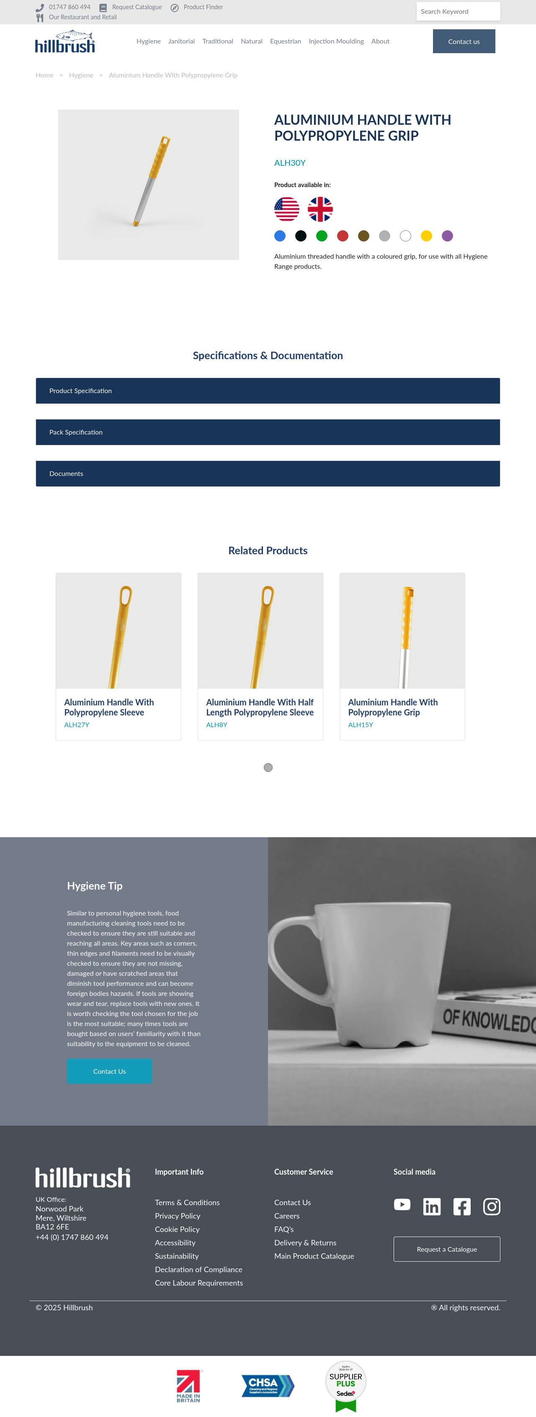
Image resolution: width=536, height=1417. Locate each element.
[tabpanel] (127, 657)
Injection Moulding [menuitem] (336, 41)
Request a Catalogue (447, 1249)
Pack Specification (76, 432)
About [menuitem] (380, 41)
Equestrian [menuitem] (285, 41)
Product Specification (80, 390)
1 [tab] (268, 767)
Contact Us (109, 1071)
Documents (66, 473)
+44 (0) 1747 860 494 (72, 1237)
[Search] (458, 11)
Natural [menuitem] (252, 41)
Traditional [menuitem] (217, 41)
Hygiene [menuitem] (149, 41)
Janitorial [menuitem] (181, 41)
